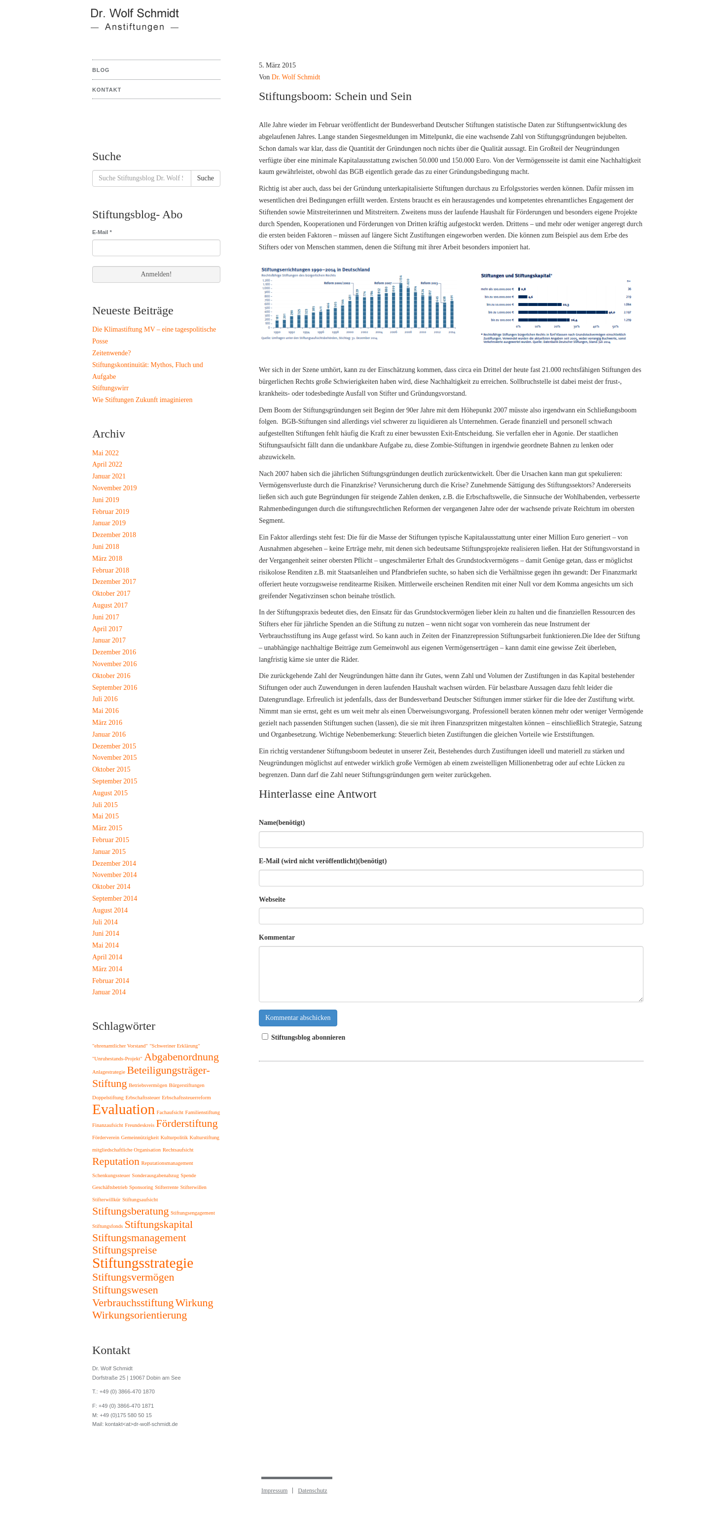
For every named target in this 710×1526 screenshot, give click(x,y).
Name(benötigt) (282, 822)
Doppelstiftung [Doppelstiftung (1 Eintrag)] (108, 1097)
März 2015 (107, 828)
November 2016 (114, 664)
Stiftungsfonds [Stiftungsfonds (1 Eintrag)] (107, 1226)
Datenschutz (312, 1490)
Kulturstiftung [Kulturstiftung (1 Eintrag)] (204, 1137)
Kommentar (277, 937)
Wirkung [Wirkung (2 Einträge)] (194, 1303)
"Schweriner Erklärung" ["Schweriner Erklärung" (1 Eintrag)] (174, 1046)
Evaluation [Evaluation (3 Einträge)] (123, 1109)
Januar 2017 (109, 640)
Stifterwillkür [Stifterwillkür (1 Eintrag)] (106, 1199)
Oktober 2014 (111, 886)
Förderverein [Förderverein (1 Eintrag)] (105, 1137)
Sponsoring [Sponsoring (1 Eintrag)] (141, 1187)
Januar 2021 (109, 476)
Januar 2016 (109, 734)
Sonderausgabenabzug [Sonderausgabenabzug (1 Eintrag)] (155, 1175)
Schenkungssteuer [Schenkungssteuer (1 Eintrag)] (111, 1175)
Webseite (272, 899)
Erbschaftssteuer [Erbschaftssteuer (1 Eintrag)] (142, 1097)
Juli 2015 (105, 805)
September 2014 (114, 898)
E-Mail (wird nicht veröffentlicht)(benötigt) (323, 861)
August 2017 (110, 605)
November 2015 (114, 757)
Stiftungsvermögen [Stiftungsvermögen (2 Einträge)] (133, 1277)
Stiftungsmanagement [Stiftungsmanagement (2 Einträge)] (139, 1238)
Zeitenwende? (111, 353)
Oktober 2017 (111, 593)
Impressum (274, 1490)
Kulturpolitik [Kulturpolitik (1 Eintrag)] (174, 1137)
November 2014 (114, 875)
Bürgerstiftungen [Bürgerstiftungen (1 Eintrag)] (187, 1085)
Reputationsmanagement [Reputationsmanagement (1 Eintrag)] (167, 1163)
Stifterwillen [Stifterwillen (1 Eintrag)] (193, 1187)
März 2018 (107, 558)
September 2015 (114, 781)
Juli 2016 (105, 699)
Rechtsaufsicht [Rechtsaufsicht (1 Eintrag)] (178, 1150)
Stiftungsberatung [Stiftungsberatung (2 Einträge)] (130, 1211)
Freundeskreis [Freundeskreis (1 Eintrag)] (139, 1125)
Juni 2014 (105, 933)
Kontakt (106, 90)
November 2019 (114, 488)
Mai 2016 (105, 710)
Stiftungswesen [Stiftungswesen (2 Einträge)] (125, 1290)
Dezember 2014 (114, 863)
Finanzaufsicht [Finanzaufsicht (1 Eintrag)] (107, 1125)
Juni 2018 (105, 546)
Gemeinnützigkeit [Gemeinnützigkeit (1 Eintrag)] (140, 1137)
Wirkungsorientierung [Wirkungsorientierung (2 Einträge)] (139, 1315)
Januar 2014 (109, 992)
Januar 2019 (109, 523)
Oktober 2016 (111, 675)
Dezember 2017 (114, 581)
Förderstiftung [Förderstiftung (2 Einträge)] (187, 1123)
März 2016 (107, 722)
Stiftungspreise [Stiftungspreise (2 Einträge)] (124, 1250)
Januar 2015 (109, 851)
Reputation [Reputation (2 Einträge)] (116, 1161)
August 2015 (110, 793)
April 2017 (107, 629)
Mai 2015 (105, 816)
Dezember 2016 (114, 652)
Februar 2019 (110, 511)
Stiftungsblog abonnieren (302, 1037)
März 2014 (107, 969)
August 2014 (110, 910)
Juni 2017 (105, 617)
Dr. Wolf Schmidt (296, 77)
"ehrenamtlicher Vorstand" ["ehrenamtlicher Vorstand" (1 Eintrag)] (120, 1046)
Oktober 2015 (111, 769)
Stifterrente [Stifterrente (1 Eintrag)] (166, 1187)
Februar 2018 (110, 570)
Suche (205, 178)
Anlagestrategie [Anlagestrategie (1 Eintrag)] (108, 1072)
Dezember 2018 (114, 535)
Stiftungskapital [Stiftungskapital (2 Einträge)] (159, 1224)
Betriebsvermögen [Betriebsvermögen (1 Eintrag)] (148, 1085)
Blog (100, 70)
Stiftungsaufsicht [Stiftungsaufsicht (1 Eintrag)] (140, 1199)
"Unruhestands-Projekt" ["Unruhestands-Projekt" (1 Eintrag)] (117, 1058)
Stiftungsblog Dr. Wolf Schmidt (128, 24)
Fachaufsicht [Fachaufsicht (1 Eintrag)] (170, 1112)
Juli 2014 (105, 922)
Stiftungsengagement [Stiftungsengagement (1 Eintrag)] (193, 1213)
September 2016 (114, 687)
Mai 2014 (105, 945)
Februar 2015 (110, 840)
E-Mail (102, 232)
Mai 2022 (105, 453)
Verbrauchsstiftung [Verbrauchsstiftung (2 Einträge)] (133, 1303)
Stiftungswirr (110, 388)
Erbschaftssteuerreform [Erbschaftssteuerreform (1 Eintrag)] (186, 1097)
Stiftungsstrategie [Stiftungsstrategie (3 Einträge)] (142, 1263)
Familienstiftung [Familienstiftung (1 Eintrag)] (202, 1112)
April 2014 (107, 957)
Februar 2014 (110, 980)
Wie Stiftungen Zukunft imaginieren (142, 400)
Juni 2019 (105, 500)
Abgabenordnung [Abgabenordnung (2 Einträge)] (181, 1057)
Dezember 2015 (114, 746)
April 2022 (107, 464)
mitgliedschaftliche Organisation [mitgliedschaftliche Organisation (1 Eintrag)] (126, 1150)
